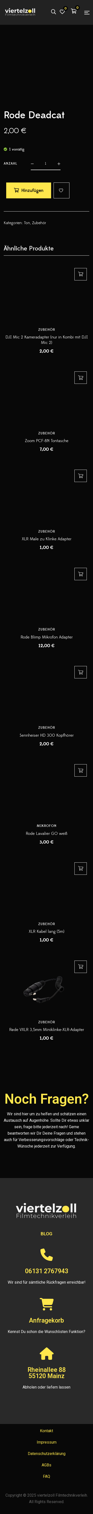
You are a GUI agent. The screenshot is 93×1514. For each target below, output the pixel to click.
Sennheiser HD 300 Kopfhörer (47, 735)
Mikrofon (47, 826)
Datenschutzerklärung (46, 1453)
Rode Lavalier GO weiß (46, 833)
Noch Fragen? (46, 1099)
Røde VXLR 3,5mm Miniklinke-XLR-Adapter (46, 1029)
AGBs (46, 1465)
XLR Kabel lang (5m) (46, 931)
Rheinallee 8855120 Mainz (47, 1373)
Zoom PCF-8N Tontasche (46, 441)
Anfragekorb (46, 1320)
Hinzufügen (32, 190)
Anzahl (10, 163)
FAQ (46, 1476)
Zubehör (39, 222)
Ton (27, 222)
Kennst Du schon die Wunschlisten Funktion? (46, 1331)
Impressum (47, 1442)
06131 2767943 (46, 1271)
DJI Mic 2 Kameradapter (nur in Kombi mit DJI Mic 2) (46, 339)
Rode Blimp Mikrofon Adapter (47, 637)
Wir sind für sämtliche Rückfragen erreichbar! (47, 1282)
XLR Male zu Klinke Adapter (46, 539)
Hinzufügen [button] (81, 274)
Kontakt (46, 1430)
